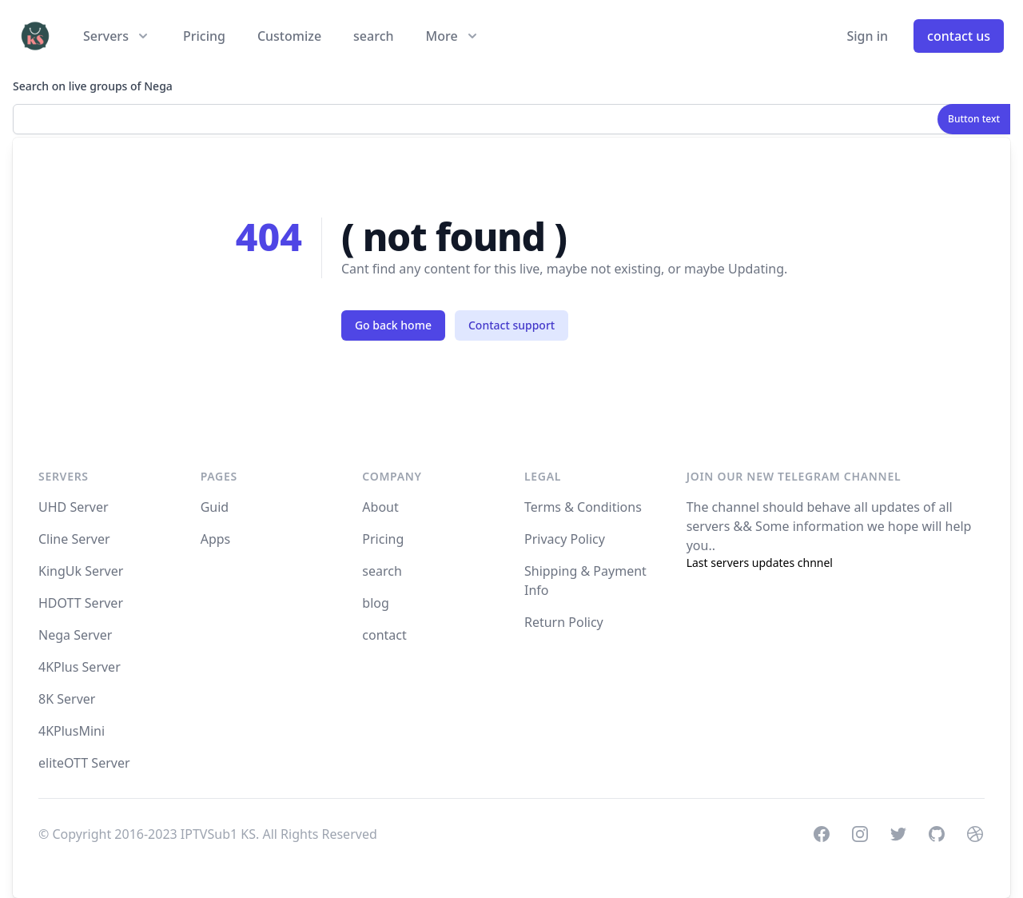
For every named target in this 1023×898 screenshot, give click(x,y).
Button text (974, 119)
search (373, 36)
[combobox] (511, 119)
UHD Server (73, 507)
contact (384, 635)
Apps (216, 539)
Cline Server (74, 539)
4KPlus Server (79, 667)
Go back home (393, 325)
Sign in (868, 36)
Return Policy (563, 622)
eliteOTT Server (84, 763)
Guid (215, 507)
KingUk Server (80, 571)
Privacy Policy (564, 539)
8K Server (66, 699)
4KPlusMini (71, 731)
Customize (289, 36)
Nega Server (75, 635)
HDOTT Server (80, 603)
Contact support (511, 325)
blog (375, 603)
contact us (958, 36)
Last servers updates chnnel (760, 562)
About (380, 507)
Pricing (204, 36)
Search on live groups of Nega (93, 86)
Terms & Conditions (583, 507)
